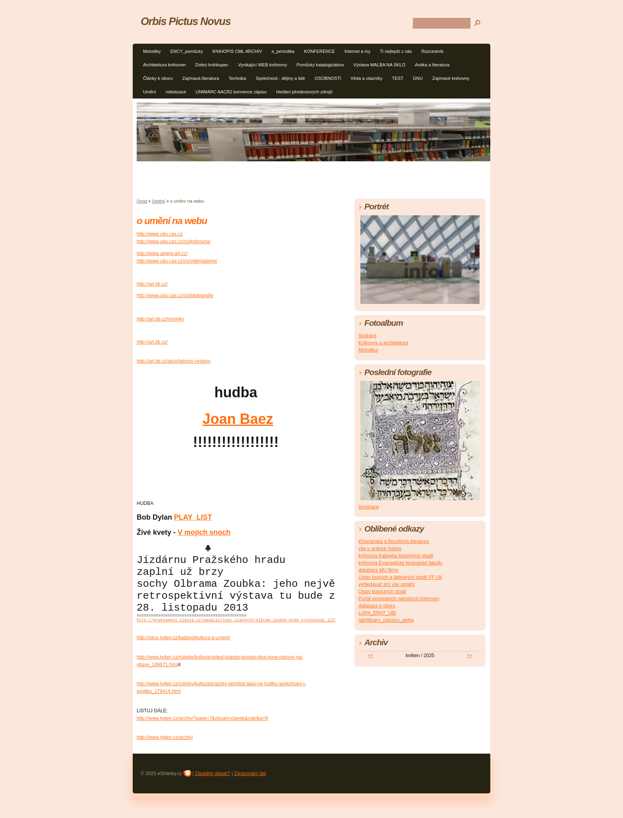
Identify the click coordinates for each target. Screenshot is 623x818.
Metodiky (152, 51)
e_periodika (282, 51)
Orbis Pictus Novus (185, 21)
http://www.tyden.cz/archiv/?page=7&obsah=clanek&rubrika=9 (202, 735)
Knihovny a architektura (383, 343)
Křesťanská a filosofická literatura (393, 541)
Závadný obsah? (212, 790)
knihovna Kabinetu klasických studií (395, 556)
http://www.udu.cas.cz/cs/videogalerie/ (177, 261)
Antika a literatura (432, 64)
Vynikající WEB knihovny (262, 64)
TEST (398, 78)
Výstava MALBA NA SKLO (379, 64)
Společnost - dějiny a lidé (280, 78)
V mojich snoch (204, 532)
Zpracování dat (250, 790)
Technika (237, 78)
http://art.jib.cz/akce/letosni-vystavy (173, 361)
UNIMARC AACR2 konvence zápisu (231, 91)
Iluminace (368, 507)
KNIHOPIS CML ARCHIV (237, 51)
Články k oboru (158, 78)
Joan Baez (237, 419)
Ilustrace (367, 335)
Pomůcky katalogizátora (320, 64)
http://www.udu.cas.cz (160, 234)
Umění (149, 91)
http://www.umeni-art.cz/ (162, 253)
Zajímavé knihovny (450, 78)
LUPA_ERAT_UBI (377, 613)
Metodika (368, 350)
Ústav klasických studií (382, 591)
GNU (418, 78)
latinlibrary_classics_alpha (386, 620)
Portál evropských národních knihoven (398, 598)
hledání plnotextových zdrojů (304, 91)
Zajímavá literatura (200, 78)
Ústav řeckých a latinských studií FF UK (400, 577)
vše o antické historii (379, 548)
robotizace (176, 91)
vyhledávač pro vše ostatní (386, 584)
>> (469, 655)
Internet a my (357, 51)
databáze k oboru (376, 606)
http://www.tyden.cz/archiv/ (165, 754)
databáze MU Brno (378, 570)
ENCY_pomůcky (186, 51)
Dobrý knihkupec (211, 64)
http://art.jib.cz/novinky (160, 319)
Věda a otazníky (366, 78)
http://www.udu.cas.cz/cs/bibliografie (175, 295)
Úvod (142, 201)
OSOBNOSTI (328, 78)
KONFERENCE (319, 51)
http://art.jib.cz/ (152, 284)
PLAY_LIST (193, 517)
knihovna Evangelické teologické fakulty (400, 563)
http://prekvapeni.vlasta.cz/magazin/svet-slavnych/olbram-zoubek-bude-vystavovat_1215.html (243, 636)
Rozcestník (432, 51)
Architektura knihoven (164, 64)
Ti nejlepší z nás (396, 51)
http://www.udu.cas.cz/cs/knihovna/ (174, 241)
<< (370, 655)
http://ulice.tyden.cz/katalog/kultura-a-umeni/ (183, 654)
